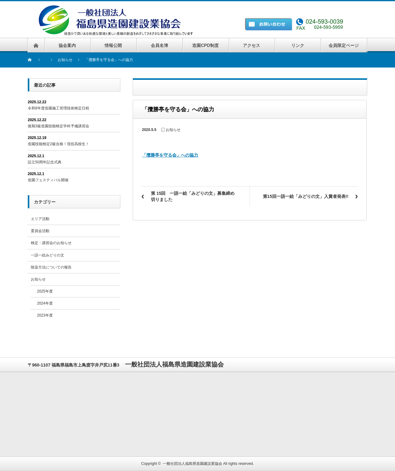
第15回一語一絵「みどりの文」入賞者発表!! (305, 196)
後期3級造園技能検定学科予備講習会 (58, 126)
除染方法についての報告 (51, 267)
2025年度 (45, 291)
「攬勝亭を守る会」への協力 (170, 155)
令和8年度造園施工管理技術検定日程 (58, 108)
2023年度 (45, 315)
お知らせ (173, 130)
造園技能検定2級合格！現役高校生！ (58, 144)
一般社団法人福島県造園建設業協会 (192, 463)
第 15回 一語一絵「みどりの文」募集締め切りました (193, 196)
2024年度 (45, 303)
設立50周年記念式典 (44, 162)
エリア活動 (40, 219)
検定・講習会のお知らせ (51, 243)
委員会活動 (40, 231)
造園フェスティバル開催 (48, 180)
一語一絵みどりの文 (47, 255)
